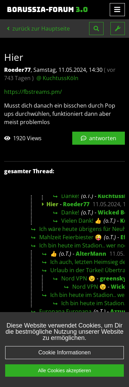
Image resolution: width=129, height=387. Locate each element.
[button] (96, 28)
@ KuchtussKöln (57, 78)
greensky (113, 278)
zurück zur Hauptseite (38, 28)
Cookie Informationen (64, 357)
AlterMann (91, 253)
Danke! (70, 196)
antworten (98, 138)
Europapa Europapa (65, 311)
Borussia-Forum (47, 9)
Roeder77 (76, 204)
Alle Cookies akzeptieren (64, 374)
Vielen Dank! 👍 (81, 220)
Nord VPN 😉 (78, 278)
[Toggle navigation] (117, 9)
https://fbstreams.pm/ (33, 92)
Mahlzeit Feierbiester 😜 (70, 237)
